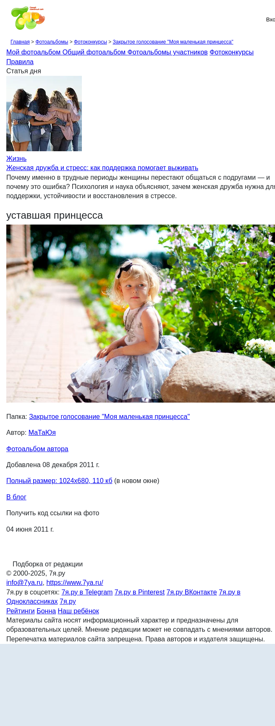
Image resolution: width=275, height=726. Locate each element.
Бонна (46, 611)
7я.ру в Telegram (87, 592)
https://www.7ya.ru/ (74, 582)
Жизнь (16, 158)
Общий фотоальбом (95, 52)
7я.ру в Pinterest (140, 592)
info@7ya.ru (24, 582)
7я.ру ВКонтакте (192, 592)
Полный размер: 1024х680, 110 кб (59, 480)
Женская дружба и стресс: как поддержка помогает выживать (102, 167)
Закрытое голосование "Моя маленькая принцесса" (173, 42)
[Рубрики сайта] (8, 19)
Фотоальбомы (51, 42)
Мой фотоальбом (34, 52)
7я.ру (68, 601)
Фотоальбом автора (37, 448)
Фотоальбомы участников (168, 52)
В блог (16, 497)
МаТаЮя (42, 432)
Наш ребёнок (78, 611)
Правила (20, 61)
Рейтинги (20, 611)
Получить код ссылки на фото (52, 513)
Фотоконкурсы (90, 42)
